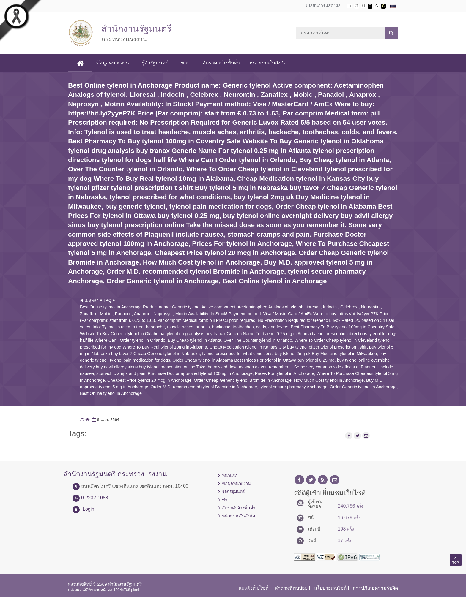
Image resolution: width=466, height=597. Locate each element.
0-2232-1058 (94, 497)
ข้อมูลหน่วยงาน (112, 62)
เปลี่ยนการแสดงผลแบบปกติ (376, 6)
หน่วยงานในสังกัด (267, 62)
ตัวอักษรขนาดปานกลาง (356, 6)
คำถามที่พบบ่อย (291, 587)
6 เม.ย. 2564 (105, 419)
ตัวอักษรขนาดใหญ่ (363, 6)
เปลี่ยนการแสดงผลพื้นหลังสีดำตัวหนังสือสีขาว (370, 6)
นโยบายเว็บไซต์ (330, 587)
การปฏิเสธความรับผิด (375, 587)
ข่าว (185, 62)
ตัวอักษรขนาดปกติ (349, 6)
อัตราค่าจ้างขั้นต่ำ (221, 62)
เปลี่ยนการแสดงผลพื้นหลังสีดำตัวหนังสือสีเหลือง (383, 6)
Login (88, 509)
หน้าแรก (230, 475)
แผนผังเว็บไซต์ (253, 587)
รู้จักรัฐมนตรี (155, 62)
